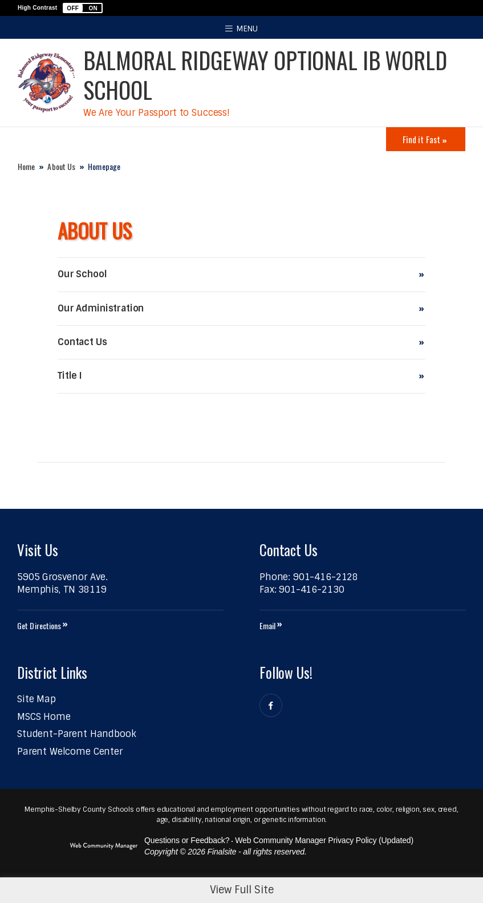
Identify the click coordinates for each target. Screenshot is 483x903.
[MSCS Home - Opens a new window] (44, 717)
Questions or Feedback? (186, 840)
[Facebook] (270, 705)
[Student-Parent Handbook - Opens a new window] (76, 734)
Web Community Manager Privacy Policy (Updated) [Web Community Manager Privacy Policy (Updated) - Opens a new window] (324, 840)
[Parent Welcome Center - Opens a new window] (70, 752)
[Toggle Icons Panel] (425, 139)
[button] (83, 8)
